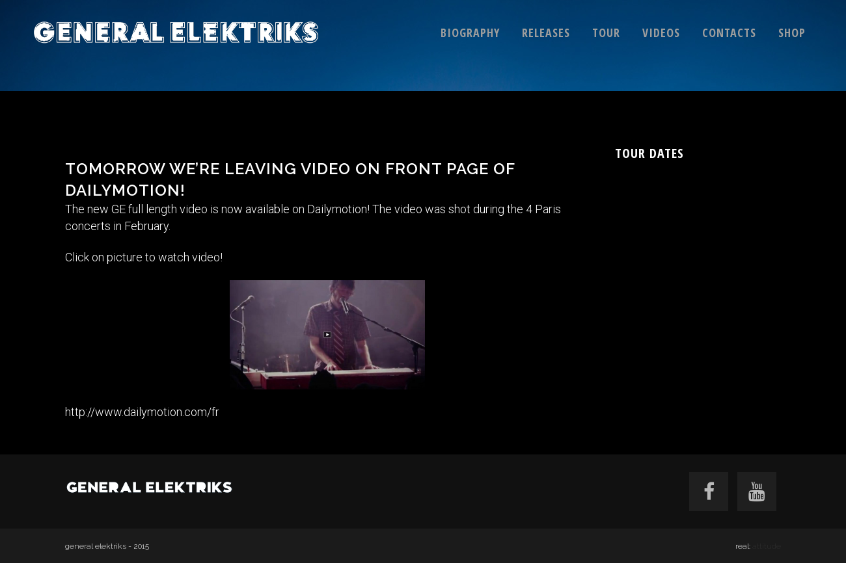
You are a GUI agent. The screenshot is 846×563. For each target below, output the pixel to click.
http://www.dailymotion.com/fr (143, 412)
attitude (766, 546)
